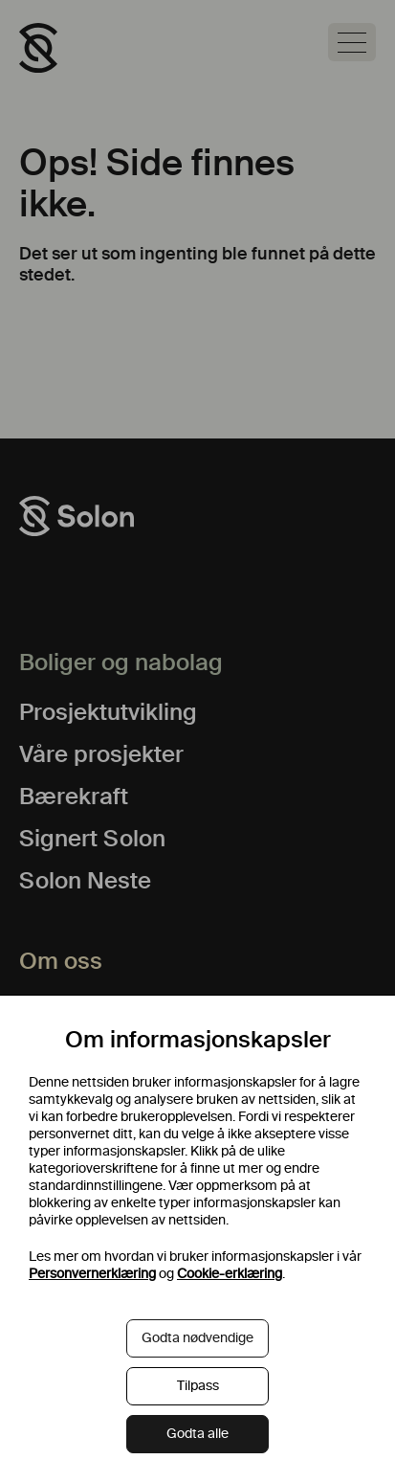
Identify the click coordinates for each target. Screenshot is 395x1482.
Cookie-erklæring (229, 1274)
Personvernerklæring (92, 1274)
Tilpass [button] (198, 1386)
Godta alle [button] (197, 1434)
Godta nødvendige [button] (197, 1338)
